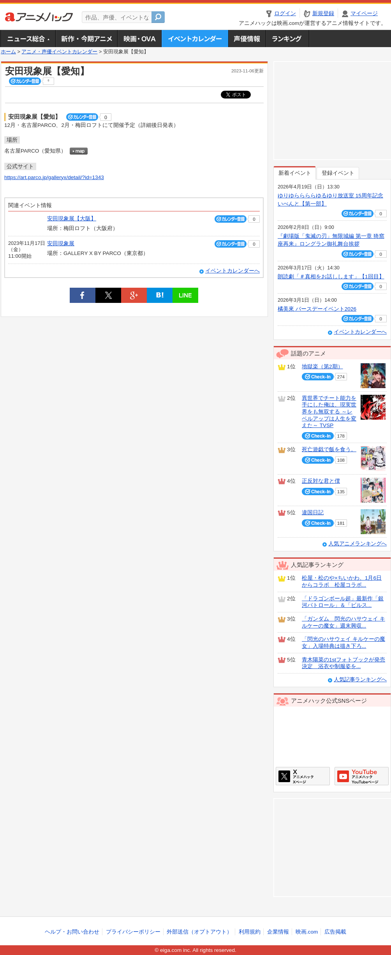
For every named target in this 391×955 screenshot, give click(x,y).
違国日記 (313, 512)
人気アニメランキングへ (357, 544)
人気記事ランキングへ (360, 679)
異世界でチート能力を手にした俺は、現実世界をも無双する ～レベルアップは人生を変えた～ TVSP (329, 412)
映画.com (307, 932)
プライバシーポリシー (133, 932)
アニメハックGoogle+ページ (362, 776)
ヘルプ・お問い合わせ (72, 932)
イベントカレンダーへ (232, 271)
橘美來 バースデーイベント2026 (317, 309)
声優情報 (247, 38)
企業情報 (278, 932)
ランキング (288, 38)
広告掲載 (335, 932)
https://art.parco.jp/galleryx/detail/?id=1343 (54, 177)
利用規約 (250, 932)
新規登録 (323, 13)
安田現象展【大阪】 (71, 219)
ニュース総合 (28, 38)
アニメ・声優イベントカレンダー (195, 38)
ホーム (8, 52)
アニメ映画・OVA (139, 38)
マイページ (364, 13)
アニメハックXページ (303, 776)
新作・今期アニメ (86, 38)
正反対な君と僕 (321, 481)
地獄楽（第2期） (322, 366)
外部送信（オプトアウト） (199, 932)
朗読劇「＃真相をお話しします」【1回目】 (331, 277)
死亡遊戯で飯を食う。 (329, 449)
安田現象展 (60, 243)
